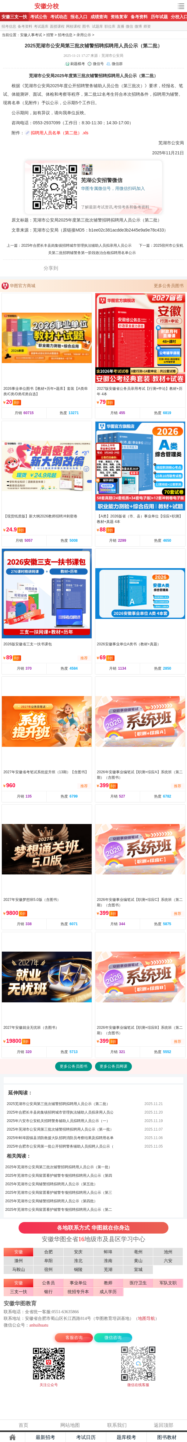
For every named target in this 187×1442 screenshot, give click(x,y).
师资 (147, 26)
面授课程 (57, 26)
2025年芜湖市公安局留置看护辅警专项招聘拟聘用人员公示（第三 (58, 1192)
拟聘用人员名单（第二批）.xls (59, 132)
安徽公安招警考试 (17, 6)
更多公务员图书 (169, 285)
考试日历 (86, 1437)
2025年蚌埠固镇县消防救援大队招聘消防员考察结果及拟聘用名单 (60, 1138)
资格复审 (119, 16)
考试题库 (41, 26)
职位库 (109, 26)
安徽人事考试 (31, 35)
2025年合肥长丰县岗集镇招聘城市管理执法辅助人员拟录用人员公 (60, 1112)
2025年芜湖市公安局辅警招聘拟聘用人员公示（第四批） (51, 1201)
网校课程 (73, 26)
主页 (12, 1437)
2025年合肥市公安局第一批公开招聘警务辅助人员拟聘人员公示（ (60, 1146)
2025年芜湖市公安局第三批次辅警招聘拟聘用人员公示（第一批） (60, 1129)
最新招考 (45, 1437)
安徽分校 (46, 6)
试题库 (97, 26)
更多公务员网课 (113, 1066)
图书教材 (167, 1437)
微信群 (117, 64)
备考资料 (139, 16)
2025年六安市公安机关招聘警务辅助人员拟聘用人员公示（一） (58, 1121)
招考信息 (9, 26)
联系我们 (117, 1425)
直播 (120, 26)
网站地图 (70, 1425)
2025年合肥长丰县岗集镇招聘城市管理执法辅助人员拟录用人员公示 (76, 245)
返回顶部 (163, 1425)
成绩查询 (99, 16)
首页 (23, 1425)
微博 (138, 26)
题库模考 (126, 1437)
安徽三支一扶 (14, 16)
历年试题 (159, 16)
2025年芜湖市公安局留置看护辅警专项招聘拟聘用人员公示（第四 (58, 1175)
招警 (50, 35)
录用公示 (83, 35)
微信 (129, 26)
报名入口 (78, 16)
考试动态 (58, 16)
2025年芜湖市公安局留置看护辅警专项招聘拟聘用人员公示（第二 (58, 1209)
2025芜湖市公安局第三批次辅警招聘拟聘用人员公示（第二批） (58, 1104)
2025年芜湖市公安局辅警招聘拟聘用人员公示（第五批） (51, 1184)
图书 (86, 26)
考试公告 (38, 16)
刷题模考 (77, 64)
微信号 (98, 64)
